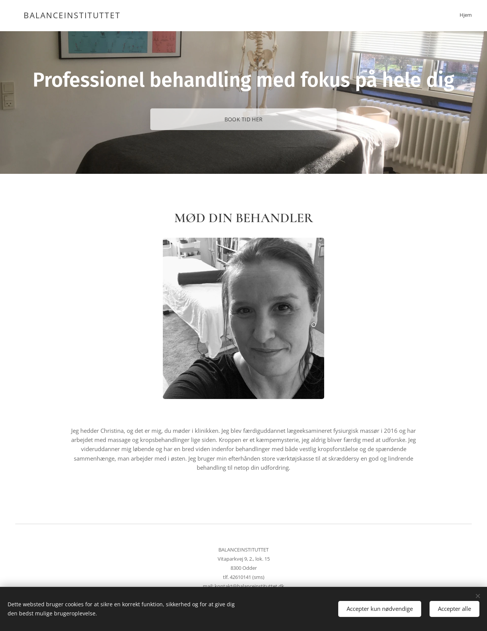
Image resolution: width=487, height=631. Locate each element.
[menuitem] (471, 15)
